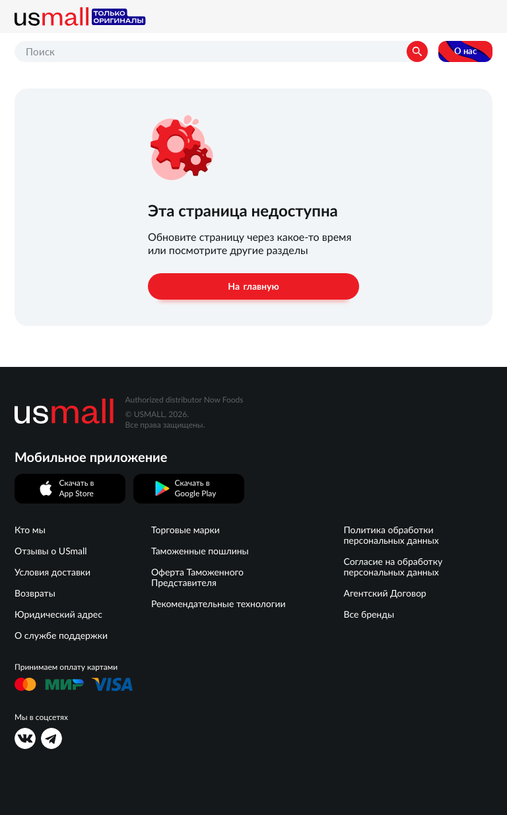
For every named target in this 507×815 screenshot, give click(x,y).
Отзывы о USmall (51, 551)
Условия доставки (52, 572)
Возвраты (35, 593)
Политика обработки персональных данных (390, 535)
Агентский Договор (384, 593)
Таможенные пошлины (200, 551)
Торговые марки (185, 530)
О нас (465, 51)
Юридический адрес (58, 614)
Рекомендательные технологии (218, 604)
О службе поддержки (61, 635)
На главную (253, 286)
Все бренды (368, 614)
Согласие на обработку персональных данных (392, 566)
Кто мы (30, 530)
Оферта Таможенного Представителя (197, 577)
